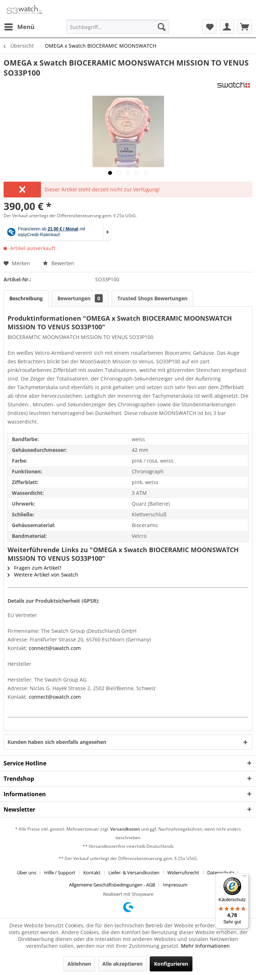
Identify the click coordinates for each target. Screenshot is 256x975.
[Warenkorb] (244, 27)
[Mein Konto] (227, 27)
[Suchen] (161, 27)
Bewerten (58, 263)
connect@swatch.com (55, 648)
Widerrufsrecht (183, 872)
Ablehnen (79, 963)
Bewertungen (80, 298)
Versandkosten (125, 829)
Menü (19, 26)
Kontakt (92, 872)
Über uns (26, 872)
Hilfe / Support (59, 872)
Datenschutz (220, 872)
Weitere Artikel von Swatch (43, 574)
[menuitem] (19, 27)
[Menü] (244, 877)
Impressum (175, 884)
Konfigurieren (171, 963)
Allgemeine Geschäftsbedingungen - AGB (112, 884)
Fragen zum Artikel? (34, 567)
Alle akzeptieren (122, 963)
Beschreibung (26, 298)
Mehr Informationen (205, 945)
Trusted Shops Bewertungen (152, 298)
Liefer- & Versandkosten (133, 872)
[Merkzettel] (209, 27)
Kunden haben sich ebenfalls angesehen (57, 742)
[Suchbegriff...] (117, 27)
